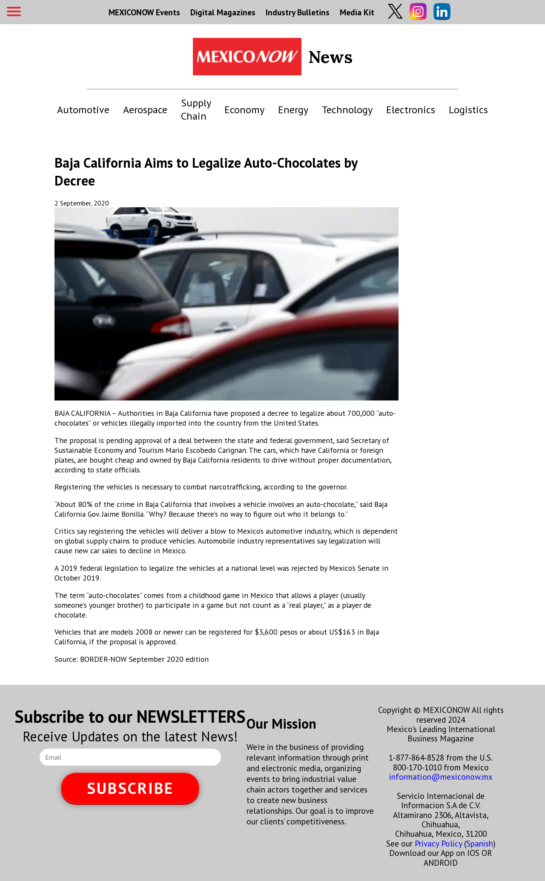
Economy (244, 109)
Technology (347, 109)
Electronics (410, 109)
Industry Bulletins (298, 12)
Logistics (468, 109)
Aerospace (145, 109)
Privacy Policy (438, 843)
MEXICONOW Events (144, 12)
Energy (293, 109)
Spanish (479, 843)
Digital (222, 12)
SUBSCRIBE (130, 788)
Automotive (83, 109)
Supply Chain (196, 109)
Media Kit (357, 12)
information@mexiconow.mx (441, 776)
